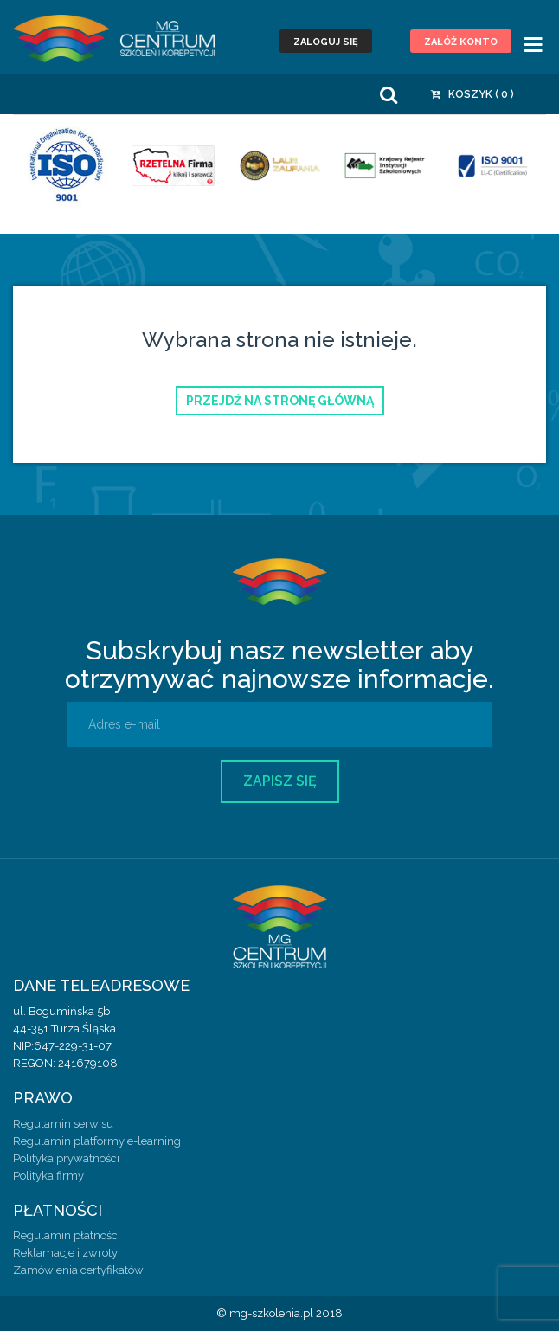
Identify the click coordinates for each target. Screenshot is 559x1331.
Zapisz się (280, 781)
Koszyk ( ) (472, 94)
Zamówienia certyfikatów (78, 1269)
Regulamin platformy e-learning (97, 1141)
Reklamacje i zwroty (65, 1252)
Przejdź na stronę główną (280, 401)
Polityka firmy (48, 1175)
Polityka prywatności (66, 1158)
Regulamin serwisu (63, 1123)
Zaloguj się (325, 42)
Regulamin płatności (66, 1235)
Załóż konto (461, 42)
